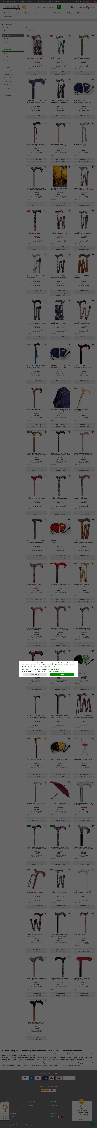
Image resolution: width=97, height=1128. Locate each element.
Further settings (59, 671)
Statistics (35, 669)
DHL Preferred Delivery (30, 671)
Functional (51, 671)
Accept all (62, 674)
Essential (26, 669)
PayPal (43, 671)
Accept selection (35, 674)
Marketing (44, 669)
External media (54, 669)
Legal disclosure (51, 666)
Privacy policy (38, 666)
